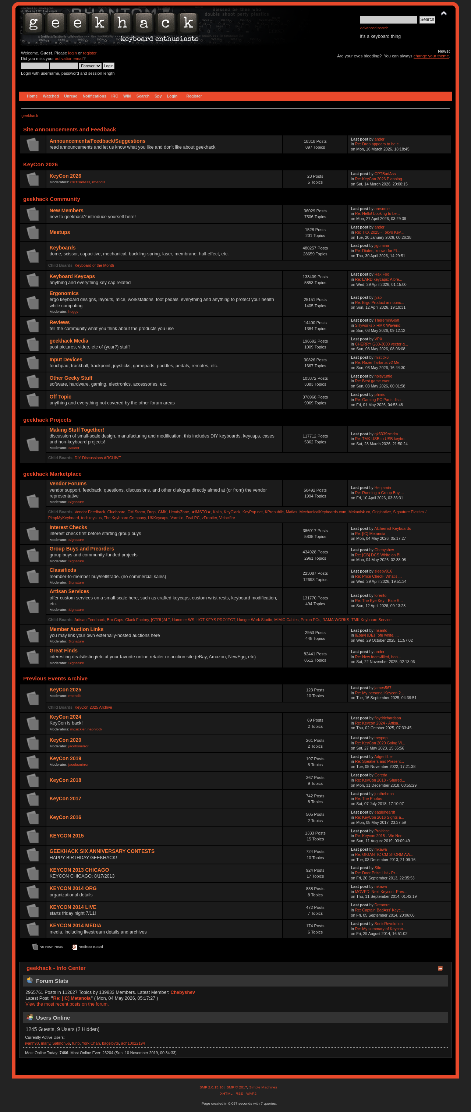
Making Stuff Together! (77, 430)
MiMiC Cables (286, 619)
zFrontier (209, 518)
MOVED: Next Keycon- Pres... (381, 891)
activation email (69, 58)
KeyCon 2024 (65, 717)
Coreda (381, 775)
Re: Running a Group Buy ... (379, 493)
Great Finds (64, 651)
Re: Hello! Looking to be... (377, 213)
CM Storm (136, 512)
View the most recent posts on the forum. (67, 1004)
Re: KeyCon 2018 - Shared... (380, 780)
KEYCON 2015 (67, 836)
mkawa (381, 849)
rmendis (98, 182)
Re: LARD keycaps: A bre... (378, 279)
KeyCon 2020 (65, 740)
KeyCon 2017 (65, 798)
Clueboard (116, 512)
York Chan (91, 1043)
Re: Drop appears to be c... (378, 144)
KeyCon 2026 (65, 176)
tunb (76, 1043)
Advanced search (374, 28)
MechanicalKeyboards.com (323, 512)
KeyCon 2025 (65, 690)
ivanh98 (32, 1043)
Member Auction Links (77, 629)
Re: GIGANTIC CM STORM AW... (384, 854)
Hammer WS (183, 619)
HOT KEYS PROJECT (215, 619)
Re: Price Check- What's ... (378, 576)
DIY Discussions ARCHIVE (98, 458)
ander (380, 139)
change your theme (431, 56)
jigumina (382, 245)
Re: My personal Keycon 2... (379, 693)
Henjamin (383, 487)
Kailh (217, 512)
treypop (381, 738)
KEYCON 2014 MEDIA (76, 925)
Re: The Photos (368, 798)
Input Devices (66, 359)
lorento (380, 595)
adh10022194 (133, 1043)
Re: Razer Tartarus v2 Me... (379, 362)
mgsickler (78, 729)
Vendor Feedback (90, 512)
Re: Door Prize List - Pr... (376, 873)
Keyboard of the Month (94, 265)
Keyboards (63, 248)
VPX (378, 339)
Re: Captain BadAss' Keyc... (379, 910)
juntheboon (384, 793)
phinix (380, 394)
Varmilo (176, 518)
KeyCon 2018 (65, 780)
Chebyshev (384, 550)
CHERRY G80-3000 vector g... (381, 344)
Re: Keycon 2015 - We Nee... (380, 835)
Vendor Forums (68, 483)
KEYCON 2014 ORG (73, 888)
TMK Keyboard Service (371, 619)
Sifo (378, 867)
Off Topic (60, 397)
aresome (382, 208)
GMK (162, 512)
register (89, 53)
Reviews (60, 322)
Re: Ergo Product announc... (379, 302)
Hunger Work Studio (254, 619)
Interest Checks (68, 527)
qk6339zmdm (386, 434)
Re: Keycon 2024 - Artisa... (378, 723)
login (72, 53)
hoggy (73, 311)
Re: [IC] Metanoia (370, 533)
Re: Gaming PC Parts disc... (379, 399)
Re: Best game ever (372, 381)
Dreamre (382, 905)
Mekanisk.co (359, 512)
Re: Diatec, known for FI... (377, 250)
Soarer (73, 448)
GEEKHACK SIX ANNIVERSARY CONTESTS (102, 851)
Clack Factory (137, 619)
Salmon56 (61, 1043)
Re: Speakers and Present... (379, 761)
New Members (67, 210)
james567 (383, 688)
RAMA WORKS (335, 619)
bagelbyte (110, 1043)
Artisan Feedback (89, 619)
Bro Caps (115, 619)
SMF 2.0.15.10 (211, 1087)
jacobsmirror (78, 746)
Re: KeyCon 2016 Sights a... (379, 817)
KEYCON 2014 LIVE (73, 907)
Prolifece (382, 831)
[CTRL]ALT (160, 619)
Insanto (381, 630)
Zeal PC (192, 518)
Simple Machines (263, 1087)
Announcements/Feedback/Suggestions (98, 141)
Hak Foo (382, 274)
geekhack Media (69, 341)
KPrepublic (274, 512)
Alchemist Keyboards (392, 528)
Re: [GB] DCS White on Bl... (379, 555)
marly (45, 1043)
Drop (151, 512)
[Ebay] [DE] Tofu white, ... (377, 635)
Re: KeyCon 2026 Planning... (380, 179)
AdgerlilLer (383, 756)
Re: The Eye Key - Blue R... (379, 600)
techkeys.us (91, 518)
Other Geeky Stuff (71, 378)
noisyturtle (383, 376)
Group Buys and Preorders (82, 549)
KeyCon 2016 (65, 817)
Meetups (60, 232)
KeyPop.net (252, 512)
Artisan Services (69, 591)
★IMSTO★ (201, 512)
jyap (378, 297)
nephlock (95, 729)
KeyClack (232, 512)
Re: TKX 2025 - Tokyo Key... (379, 232)
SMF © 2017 (236, 1087)
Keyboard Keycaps (72, 276)
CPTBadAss (80, 182)
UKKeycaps (158, 518)
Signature (76, 502)
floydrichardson (388, 718)
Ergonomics (64, 293)
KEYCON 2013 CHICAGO (79, 870)
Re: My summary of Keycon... (380, 929)
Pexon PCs (310, 619)
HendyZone (179, 512)
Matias (291, 512)
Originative (381, 512)
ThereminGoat (387, 320)
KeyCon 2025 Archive (93, 707)
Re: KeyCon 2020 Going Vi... (380, 743)
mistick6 (382, 357)
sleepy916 (383, 571)
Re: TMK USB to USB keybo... (381, 438)
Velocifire (227, 518)
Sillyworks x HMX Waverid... (379, 325)
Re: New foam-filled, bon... (378, 657)
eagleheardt (385, 812)
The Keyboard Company (125, 518)
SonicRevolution (389, 923)
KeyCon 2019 (65, 758)
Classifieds (63, 570)
